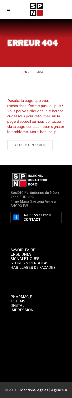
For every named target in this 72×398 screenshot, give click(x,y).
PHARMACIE (21, 297)
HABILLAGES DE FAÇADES (33, 268)
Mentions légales (34, 390)
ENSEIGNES (21, 254)
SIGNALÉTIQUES (25, 259)
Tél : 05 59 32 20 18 (37, 215)
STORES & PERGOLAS (30, 263)
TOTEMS (18, 301)
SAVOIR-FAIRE (23, 250)
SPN (24, 72)
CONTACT (32, 220)
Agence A (59, 390)
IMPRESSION (22, 310)
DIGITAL (17, 306)
